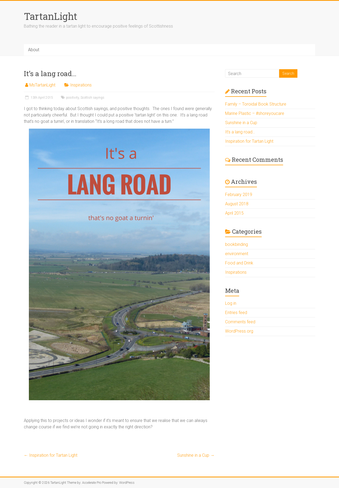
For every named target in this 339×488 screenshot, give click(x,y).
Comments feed (240, 321)
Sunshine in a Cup (196, 455)
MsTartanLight (42, 85)
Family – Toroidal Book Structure (255, 104)
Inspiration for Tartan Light (50, 455)
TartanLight (50, 16)
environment (236, 253)
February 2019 (238, 194)
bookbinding (236, 244)
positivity (72, 97)
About (33, 49)
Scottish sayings (92, 97)
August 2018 (236, 203)
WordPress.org (239, 331)
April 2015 (234, 213)
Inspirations (81, 85)
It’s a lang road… (240, 131)
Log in (230, 303)
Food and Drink (239, 262)
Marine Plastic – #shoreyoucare (254, 113)
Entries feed (236, 312)
